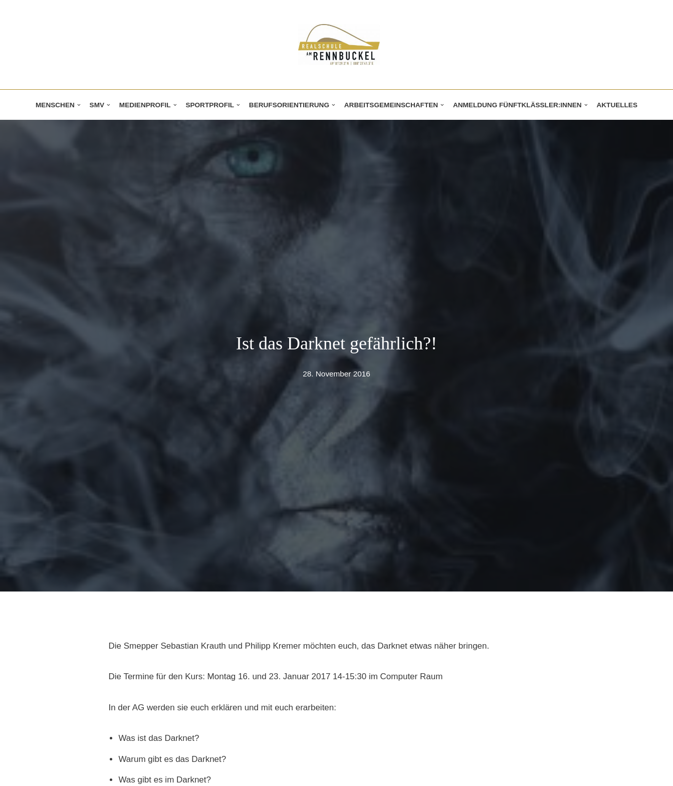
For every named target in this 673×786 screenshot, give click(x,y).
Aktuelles (616, 105)
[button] (79, 105)
